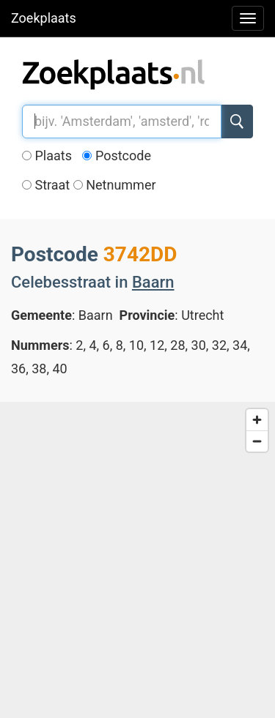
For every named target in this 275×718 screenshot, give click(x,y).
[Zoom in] (257, 419)
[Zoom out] (257, 441)
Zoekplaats (43, 18)
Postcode (116, 155)
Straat (46, 184)
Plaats (47, 155)
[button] (181, 462)
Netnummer (114, 184)
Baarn (153, 282)
